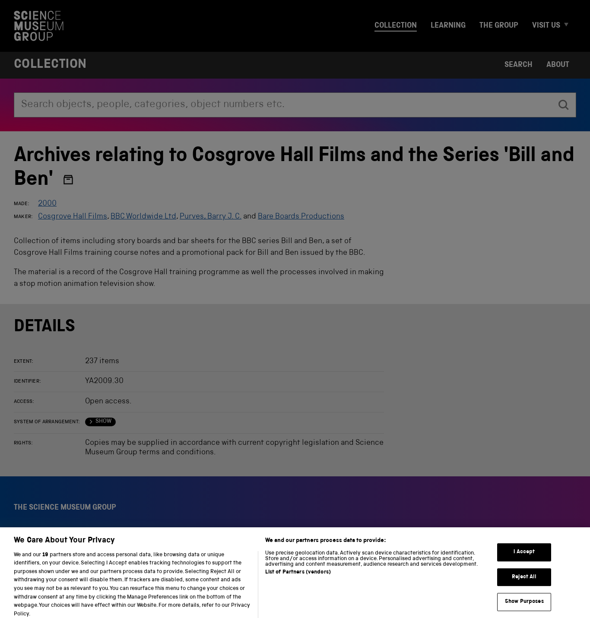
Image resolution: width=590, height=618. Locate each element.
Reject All (524, 581)
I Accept (524, 557)
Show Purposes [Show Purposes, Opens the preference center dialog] (524, 606)
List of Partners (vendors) (298, 577)
